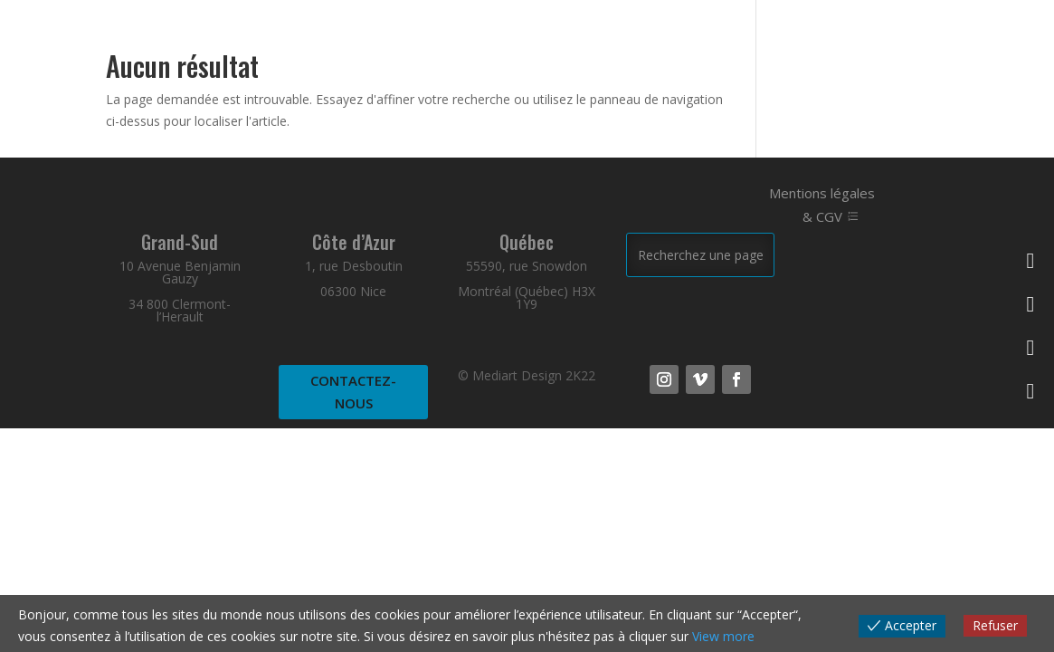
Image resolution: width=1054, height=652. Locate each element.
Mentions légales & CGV (822, 204)
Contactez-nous (353, 392)
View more (723, 636)
